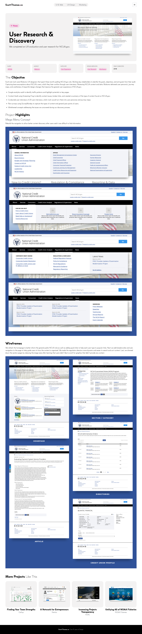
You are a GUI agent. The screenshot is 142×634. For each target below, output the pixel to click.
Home (14, 26)
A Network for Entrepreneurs (54, 609)
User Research (92, 69)
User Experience (66, 69)
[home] (14, 4)
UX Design (71, 5)
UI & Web (59, 5)
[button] (134, 5)
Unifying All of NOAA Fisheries (120, 609)
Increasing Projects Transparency (88, 610)
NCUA (10, 69)
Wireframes (102, 69)
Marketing (82, 5)
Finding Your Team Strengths (21, 609)
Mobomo (37, 69)
